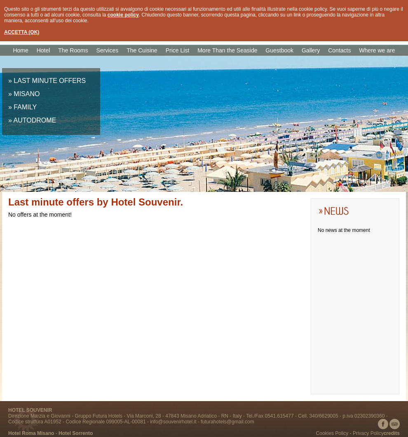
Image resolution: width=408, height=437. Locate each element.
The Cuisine (142, 50)
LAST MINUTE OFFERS (50, 80)
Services (107, 50)
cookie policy (123, 15)
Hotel (43, 50)
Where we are (377, 50)
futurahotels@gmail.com (227, 422)
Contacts (339, 50)
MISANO (27, 93)
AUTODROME (34, 120)
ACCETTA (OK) (21, 32)
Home (20, 50)
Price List (178, 50)
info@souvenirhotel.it (173, 422)
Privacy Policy (368, 433)
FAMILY (25, 107)
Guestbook (279, 50)
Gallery (311, 50)
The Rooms (73, 50)
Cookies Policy (332, 433)
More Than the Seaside (227, 50)
